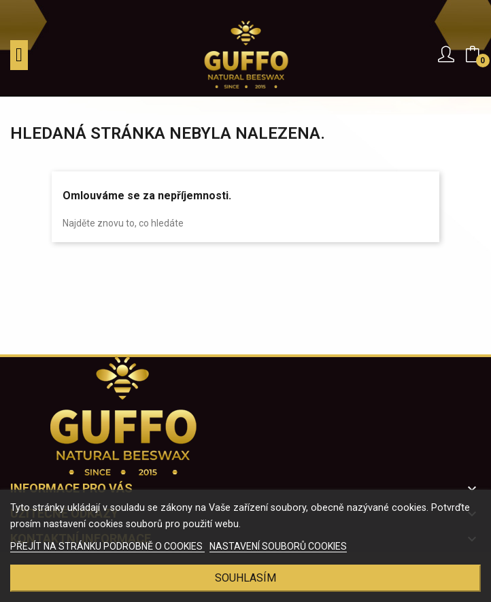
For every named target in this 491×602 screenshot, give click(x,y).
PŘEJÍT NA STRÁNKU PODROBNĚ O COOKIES (107, 546)
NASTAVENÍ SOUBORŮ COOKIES (278, 546)
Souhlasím (245, 577)
